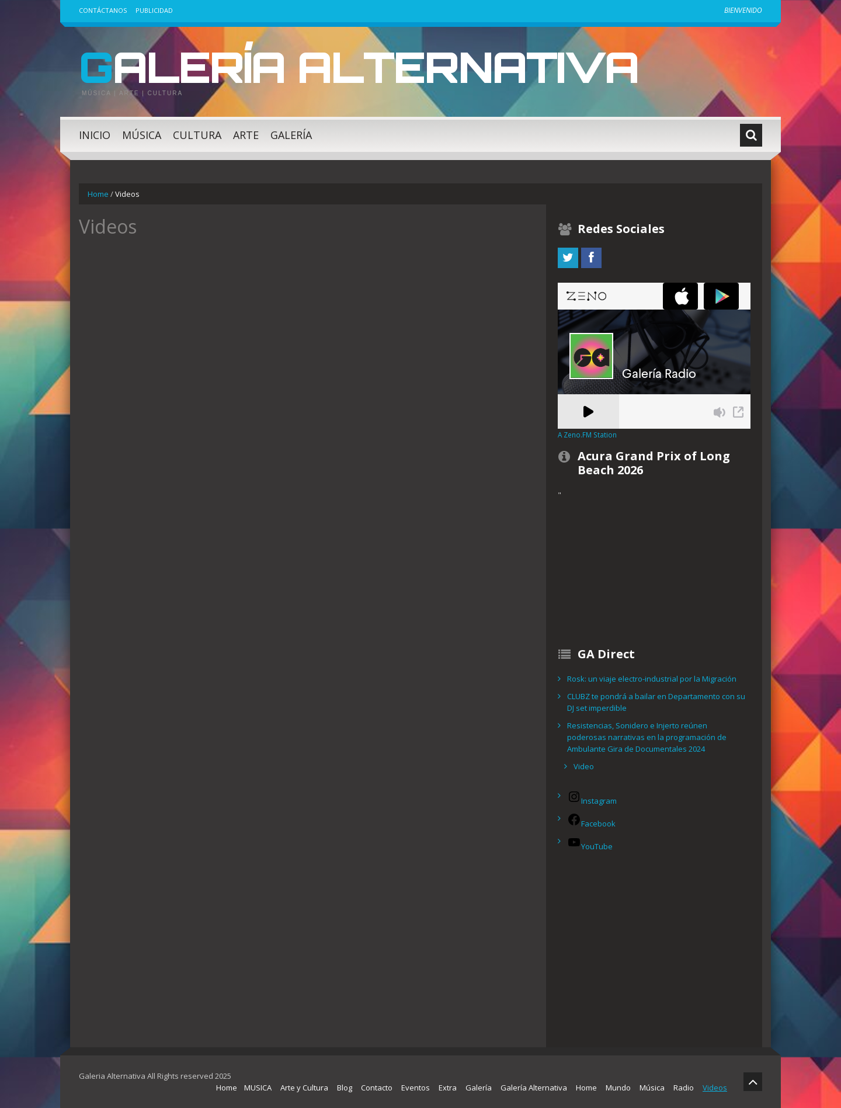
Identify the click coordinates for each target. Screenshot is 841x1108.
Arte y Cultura (304, 1087)
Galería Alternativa (358, 67)
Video (584, 766)
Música (141, 135)
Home (98, 194)
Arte (246, 135)
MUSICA (258, 1087)
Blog (344, 1087)
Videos (715, 1087)
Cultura (197, 135)
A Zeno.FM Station (587, 434)
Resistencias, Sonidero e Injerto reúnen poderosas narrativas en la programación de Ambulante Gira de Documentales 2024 (647, 737)
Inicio (94, 135)
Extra (448, 1087)
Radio (683, 1087)
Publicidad (154, 10)
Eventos (415, 1087)
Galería (291, 135)
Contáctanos (103, 10)
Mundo (618, 1087)
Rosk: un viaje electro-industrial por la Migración (651, 678)
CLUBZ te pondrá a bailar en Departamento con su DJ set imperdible (656, 702)
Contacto (376, 1087)
